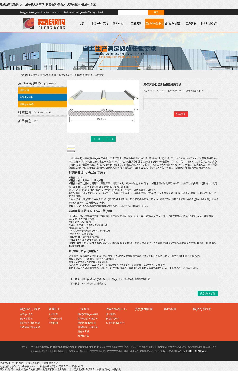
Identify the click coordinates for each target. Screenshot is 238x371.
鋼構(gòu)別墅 (27, 104)
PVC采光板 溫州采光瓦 (94, 283)
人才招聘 (64, 12)
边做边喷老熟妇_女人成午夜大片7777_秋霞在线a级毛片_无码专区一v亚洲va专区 (48, 4)
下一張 (109, 139)
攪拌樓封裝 (83, 335)
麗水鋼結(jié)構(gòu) (88, 327)
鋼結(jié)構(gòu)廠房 (88, 314)
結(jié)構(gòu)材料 (115, 322)
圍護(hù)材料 (84, 75)
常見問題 (53, 322)
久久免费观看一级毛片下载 (40, 369)
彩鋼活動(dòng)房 (87, 322)
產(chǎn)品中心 (154, 23)
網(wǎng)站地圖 (36, 12)
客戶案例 (191, 23)
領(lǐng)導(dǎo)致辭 (30, 322)
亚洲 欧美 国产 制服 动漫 (13, 369)
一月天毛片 (60, 369)
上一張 (96, 139)
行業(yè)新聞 (55, 318)
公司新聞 (53, 314)
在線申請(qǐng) (75, 12)
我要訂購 (180, 114)
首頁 (81, 23)
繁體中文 (100, 12)
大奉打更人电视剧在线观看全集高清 (85, 369)
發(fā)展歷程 (26, 318)
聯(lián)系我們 (209, 23)
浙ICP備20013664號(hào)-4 (195, 351)
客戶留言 (47, 12)
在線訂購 (56, 12)
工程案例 (136, 23)
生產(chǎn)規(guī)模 (30, 327)
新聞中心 (118, 23)
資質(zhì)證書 (173, 23)
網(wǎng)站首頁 (48, 75)
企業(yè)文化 (26, 314)
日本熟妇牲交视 (113, 369)
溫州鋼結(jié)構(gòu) (88, 318)
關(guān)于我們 (100, 28)
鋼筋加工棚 (83, 331)
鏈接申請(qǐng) (88, 12)
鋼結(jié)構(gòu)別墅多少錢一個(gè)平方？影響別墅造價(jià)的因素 (116, 279)
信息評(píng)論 (208, 293)
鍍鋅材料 (24, 90)
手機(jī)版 (24, 12)
